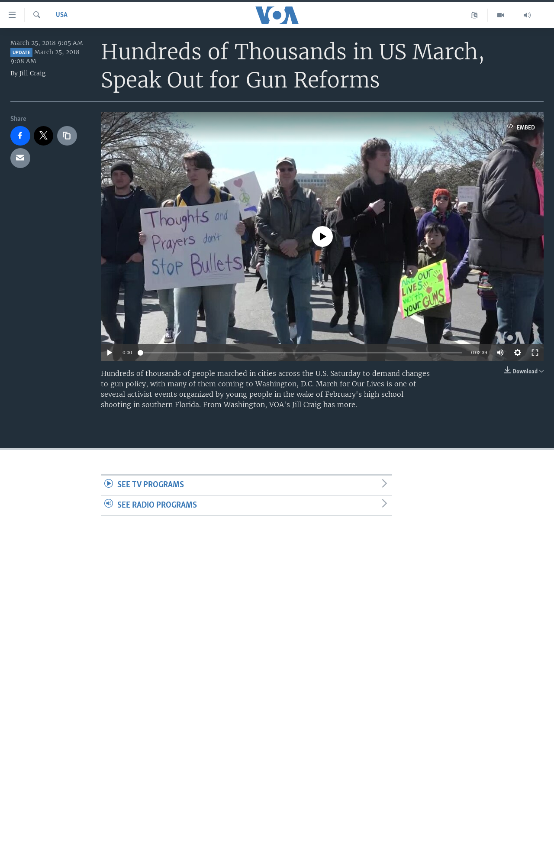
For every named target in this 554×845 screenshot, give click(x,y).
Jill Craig (32, 73)
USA (62, 15)
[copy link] (67, 136)
